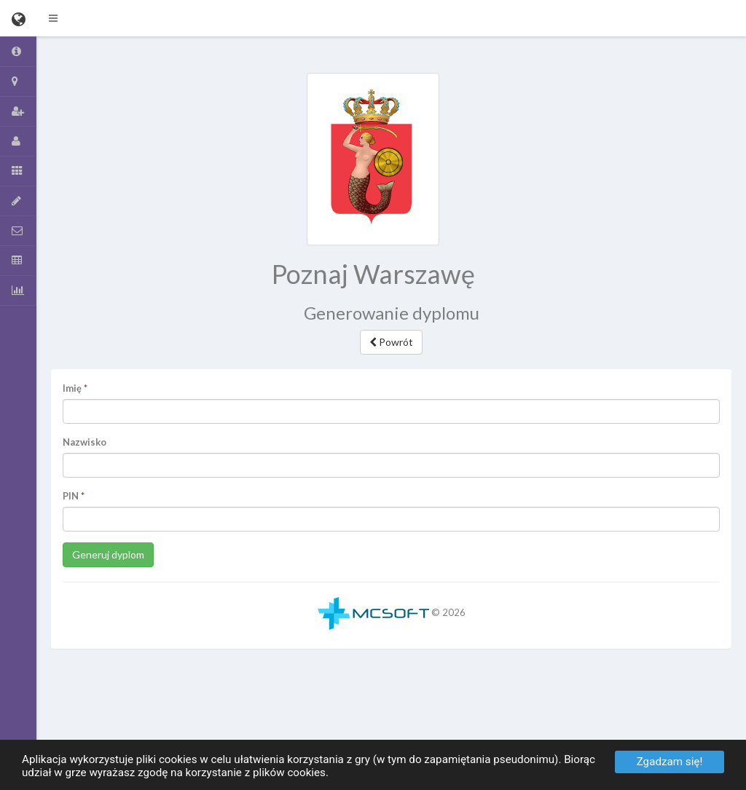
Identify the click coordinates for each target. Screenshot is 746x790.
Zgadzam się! (670, 761)
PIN (71, 496)
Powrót (391, 342)
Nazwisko (84, 442)
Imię (72, 388)
